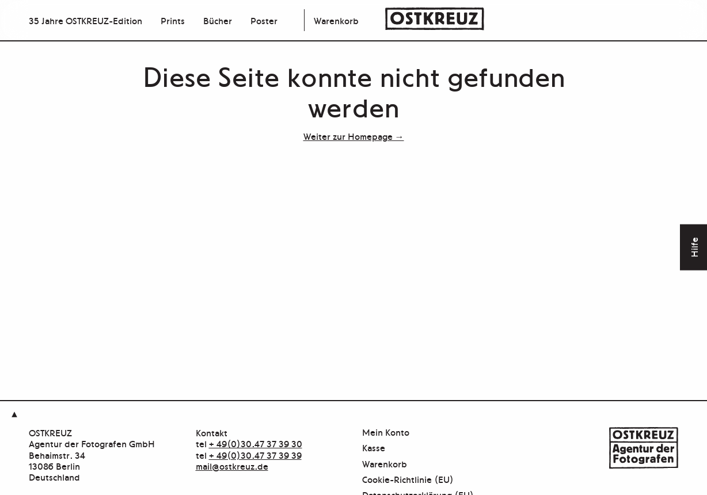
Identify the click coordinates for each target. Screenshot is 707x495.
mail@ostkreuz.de (232, 465)
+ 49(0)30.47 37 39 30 (255, 443)
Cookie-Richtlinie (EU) (408, 479)
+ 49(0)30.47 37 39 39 (255, 454)
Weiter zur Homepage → (353, 136)
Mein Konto (385, 432)
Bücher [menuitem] (217, 20)
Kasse (373, 448)
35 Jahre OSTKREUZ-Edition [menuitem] (85, 20)
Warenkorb (336, 20)
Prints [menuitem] (173, 20)
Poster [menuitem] (264, 20)
